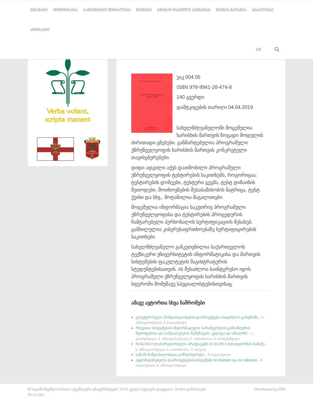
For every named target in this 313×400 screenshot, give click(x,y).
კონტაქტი (39, 30)
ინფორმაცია (65, 10)
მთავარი (38, 10)
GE (258, 49)
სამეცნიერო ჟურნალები (106, 10)
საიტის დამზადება (16, 386)
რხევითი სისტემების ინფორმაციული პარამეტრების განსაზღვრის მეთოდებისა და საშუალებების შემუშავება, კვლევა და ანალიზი (194, 333)
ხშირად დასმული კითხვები (183, 10)
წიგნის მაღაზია (231, 10)
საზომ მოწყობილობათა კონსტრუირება (183, 355)
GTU (282, 389)
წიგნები (144, 10)
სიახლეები (262, 10)
